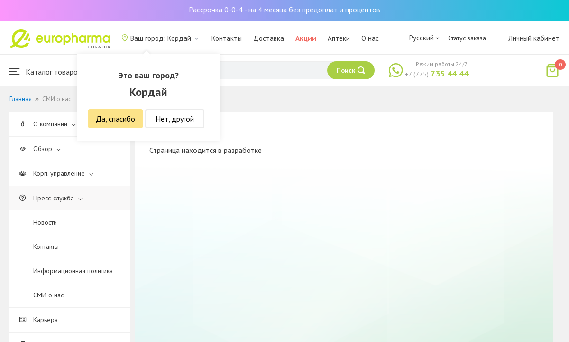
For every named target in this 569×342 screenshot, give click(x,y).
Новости (45, 222)
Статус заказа (467, 38)
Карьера (38, 319)
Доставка (268, 38)
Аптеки (339, 38)
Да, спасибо (115, 119)
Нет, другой (175, 119)
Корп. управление (56, 173)
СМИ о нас (48, 295)
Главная (20, 99)
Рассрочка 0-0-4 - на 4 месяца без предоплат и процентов (284, 9)
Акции (305, 38)
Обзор (40, 148)
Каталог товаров (45, 71)
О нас (370, 38)
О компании (47, 124)
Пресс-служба (51, 198)
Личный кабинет (534, 38)
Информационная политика (73, 270)
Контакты (226, 38)
